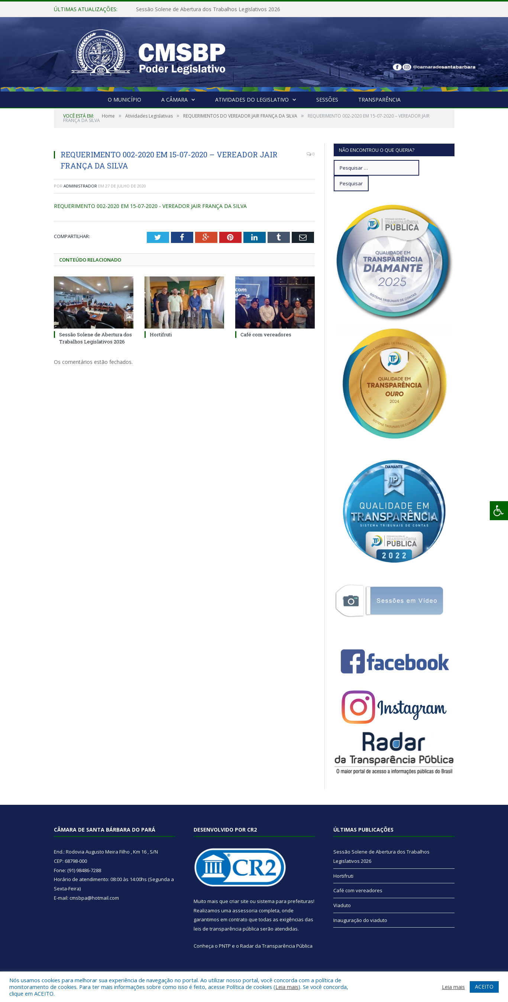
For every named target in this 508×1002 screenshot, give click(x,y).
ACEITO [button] (484, 986)
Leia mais (286, 986)
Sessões (327, 99)
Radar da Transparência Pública (276, 945)
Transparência (379, 99)
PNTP (225, 945)
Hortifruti (161, 334)
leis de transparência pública (226, 928)
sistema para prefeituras (285, 901)
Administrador (80, 186)
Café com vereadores (265, 334)
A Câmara (174, 99)
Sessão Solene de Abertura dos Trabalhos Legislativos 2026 (208, 9)
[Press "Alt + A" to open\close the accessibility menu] (499, 510)
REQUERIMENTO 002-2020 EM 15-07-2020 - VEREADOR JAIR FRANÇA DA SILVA (150, 205)
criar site (239, 901)
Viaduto (342, 905)
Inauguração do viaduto (360, 920)
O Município (124, 99)
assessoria (245, 910)
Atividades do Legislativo (252, 99)
